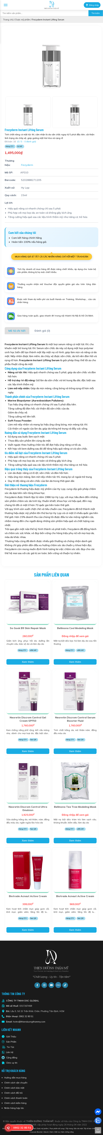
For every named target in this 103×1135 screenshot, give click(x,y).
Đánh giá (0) (42, 330)
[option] (51, 60)
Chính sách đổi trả (13, 1092)
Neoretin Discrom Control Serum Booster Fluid (75, 719)
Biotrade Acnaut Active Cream (28, 896)
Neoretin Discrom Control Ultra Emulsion (28, 808)
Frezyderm (26, 164)
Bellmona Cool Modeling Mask (75, 628)
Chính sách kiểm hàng (15, 1103)
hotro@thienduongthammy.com (29, 1021)
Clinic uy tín (11, 1062)
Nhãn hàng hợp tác (14, 1108)
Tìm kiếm (96, 13)
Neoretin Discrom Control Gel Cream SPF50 (28, 719)
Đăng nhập (91, 5)
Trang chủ (8, 19)
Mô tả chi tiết (17, 330)
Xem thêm (28, 661)
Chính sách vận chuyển (15, 1082)
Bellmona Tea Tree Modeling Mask (75, 806)
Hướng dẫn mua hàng (15, 1077)
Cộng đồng (11, 1057)
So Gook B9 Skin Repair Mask (28, 628)
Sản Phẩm (10, 1041)
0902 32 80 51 (26, 1016)
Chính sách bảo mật (14, 1087)
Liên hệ (9, 1052)
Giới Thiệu (11, 1036)
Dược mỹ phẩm (22, 19)
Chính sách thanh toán (15, 1098)
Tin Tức (10, 1047)
